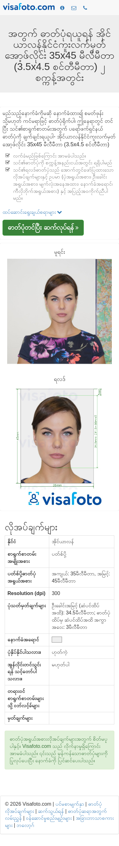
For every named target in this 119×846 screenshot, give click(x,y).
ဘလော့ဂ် (25, 825)
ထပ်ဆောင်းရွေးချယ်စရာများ (32, 212)
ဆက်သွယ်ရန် (51, 811)
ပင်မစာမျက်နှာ (69, 804)
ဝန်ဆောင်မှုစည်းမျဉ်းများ (49, 818)
